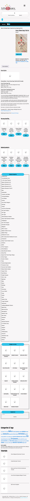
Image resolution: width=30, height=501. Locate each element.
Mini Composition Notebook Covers (9, 236)
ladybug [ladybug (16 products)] (2, 439)
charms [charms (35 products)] (16, 434)
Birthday (3, 285)
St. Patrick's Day (5, 323)
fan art (19, 61)
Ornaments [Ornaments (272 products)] (14, 439)
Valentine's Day (5, 335)
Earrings (3, 204)
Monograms (4, 311)
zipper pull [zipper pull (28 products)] (24, 442)
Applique (3, 279)
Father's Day (4, 299)
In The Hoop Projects (6, 28)
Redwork (3, 317)
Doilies (3, 200)
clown (17, 61)
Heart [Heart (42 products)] (22, 436)
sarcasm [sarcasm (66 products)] (5, 440)
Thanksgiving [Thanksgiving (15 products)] (6, 442)
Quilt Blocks (4, 273)
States (3, 325)
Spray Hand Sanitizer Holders (8, 218)
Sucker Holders (5, 259)
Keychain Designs (5, 224)
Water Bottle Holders (6, 269)
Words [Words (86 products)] (20, 442)
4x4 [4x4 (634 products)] (9, 431)
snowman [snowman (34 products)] (15, 440)
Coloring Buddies (5, 196)
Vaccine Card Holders (6, 267)
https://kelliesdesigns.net (6, 110)
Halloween (17, 60)
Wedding (3, 337)
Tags (3, 261)
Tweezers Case (5, 265)
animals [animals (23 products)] (20, 431)
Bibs (3, 190)
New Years (4, 315)
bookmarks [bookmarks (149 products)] (6, 434)
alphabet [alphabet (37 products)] (17, 431)
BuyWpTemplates (24, 497)
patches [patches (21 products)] (19, 439)
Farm (3, 297)
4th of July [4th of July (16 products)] (6, 431)
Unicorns (3, 333)
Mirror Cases (4, 228)
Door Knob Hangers (6, 202)
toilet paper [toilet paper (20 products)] (10, 442)
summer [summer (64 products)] (2, 442)
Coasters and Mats (6, 194)
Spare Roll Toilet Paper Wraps (8, 255)
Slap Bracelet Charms (6, 250)
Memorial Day (5, 309)
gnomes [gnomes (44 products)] (14, 436)
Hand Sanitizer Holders (7, 216)
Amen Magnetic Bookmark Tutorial (18, 454)
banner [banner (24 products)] (27, 431)
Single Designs (5, 275)
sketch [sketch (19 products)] (8, 440)
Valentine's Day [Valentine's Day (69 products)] (16, 442)
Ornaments (4, 238)
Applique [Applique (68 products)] (24, 431)
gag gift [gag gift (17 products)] (12, 436)
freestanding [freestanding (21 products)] (8, 436)
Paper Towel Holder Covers (8, 240)
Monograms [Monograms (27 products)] (5, 439)
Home (2, 28)
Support (3, 327)
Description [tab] (5, 66)
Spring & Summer (5, 321)
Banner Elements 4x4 (6, 182)
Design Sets (26, 58)
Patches (3, 242)
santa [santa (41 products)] (2, 440)
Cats (3, 287)
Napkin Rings (4, 232)
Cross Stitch (4, 291)
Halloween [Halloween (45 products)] (18, 436)
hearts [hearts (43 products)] (24, 436)
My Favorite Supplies (15, 484)
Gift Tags (4, 212)
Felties (3, 206)
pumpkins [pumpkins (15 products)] (25, 439)
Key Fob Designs (5, 222)
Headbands (4, 220)
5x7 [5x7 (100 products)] (12, 431)
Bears (3, 283)
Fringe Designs (5, 301)
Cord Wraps (4, 198)
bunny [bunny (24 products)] (10, 434)
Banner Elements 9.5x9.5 (7, 188)
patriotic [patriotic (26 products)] (22, 439)
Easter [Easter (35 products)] (5, 436)
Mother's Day (4, 313)
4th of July (4, 277)
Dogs (3, 293)
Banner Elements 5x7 (6, 184)
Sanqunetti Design (14, 113)
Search (20, 15)
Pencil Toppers (5, 246)
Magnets (3, 226)
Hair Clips (4, 214)
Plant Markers (5, 248)
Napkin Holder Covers (6, 230)
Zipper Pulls (4, 271)
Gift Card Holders (5, 210)
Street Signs (4, 257)
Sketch (3, 319)
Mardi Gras (4, 307)
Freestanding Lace (6, 178)
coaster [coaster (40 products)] (26, 434)
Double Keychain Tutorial (16, 461)
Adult (3, 244)
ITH (25, 61)
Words (3, 339)
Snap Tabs (12, 28)
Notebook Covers (5, 234)
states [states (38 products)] (27, 440)
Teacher (3, 329)
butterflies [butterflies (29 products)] (13, 434)
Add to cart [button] (4, 134)
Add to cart (18, 54)
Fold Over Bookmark (6, 208)
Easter (3, 295)
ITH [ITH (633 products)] (27, 436)
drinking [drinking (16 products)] (2, 436)
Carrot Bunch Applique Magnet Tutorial (18, 475)
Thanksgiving (4, 331)
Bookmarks (4, 192)
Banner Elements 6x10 (6, 186)
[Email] (15, 414)
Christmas (4, 289)
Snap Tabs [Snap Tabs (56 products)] (12, 440)
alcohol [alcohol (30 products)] (14, 431)
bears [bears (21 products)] (2, 434)
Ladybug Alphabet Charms (7, 305)
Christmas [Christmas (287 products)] (21, 434)
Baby (3, 281)
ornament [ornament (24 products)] (9, 439)
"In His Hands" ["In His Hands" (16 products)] (3, 431)
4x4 (26, 60)
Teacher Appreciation (6, 263)
